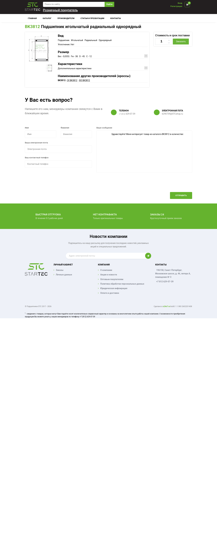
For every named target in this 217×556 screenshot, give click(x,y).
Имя (27, 128)
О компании (106, 270)
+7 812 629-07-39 (164, 281)
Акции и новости (108, 274)
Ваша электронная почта (36, 143)
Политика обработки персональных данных (122, 284)
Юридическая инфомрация (113, 288)
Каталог (47, 18)
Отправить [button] (181, 195)
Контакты (115, 18)
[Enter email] (105, 256)
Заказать (181, 41)
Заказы (59, 270)
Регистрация (176, 6)
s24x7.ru (166, 306)
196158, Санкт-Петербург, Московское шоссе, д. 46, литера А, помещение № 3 (172, 273)
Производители (65, 18)
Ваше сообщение (104, 128)
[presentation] (169, 185)
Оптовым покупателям (111, 279)
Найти (109, 4)
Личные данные (64, 274)
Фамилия (65, 128)
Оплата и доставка (109, 293)
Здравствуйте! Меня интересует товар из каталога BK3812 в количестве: (144, 152)
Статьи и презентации (92, 18)
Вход (180, 3)
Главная (32, 18)
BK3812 (32, 26)
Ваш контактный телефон (37, 157)
